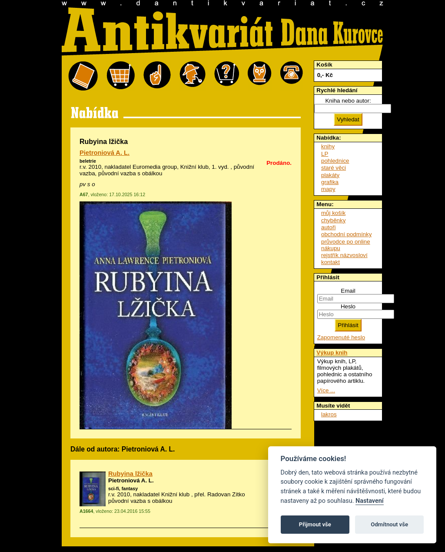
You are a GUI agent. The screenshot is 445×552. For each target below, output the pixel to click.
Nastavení (369, 501)
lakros (329, 414)
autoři (328, 227)
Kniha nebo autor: (348, 100)
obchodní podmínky (346, 234)
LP (324, 154)
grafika (330, 182)
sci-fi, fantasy (123, 488)
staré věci (333, 167)
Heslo (348, 306)
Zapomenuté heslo (341, 337)
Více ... (326, 390)
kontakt (330, 262)
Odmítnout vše (389, 524)
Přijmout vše (315, 524)
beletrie (88, 161)
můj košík (333, 213)
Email (348, 291)
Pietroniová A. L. (105, 152)
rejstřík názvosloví (344, 255)
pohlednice (335, 160)
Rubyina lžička (130, 473)
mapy (328, 189)
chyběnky (333, 220)
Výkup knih (331, 352)
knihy (328, 146)
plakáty (330, 175)
